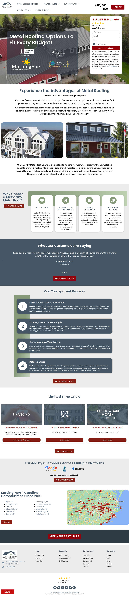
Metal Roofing (64, 555)
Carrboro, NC (87, 561)
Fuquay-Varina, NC (43, 504)
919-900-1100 (10, 567)
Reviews (109, 564)
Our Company (24, 10)
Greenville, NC (41, 509)
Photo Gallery (43, 10)
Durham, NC (11, 514)
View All (85, 567)
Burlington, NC (11, 504)
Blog (108, 558)
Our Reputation (72, 4)
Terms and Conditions (110, 66)
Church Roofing (64, 558)
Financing (39, 561)
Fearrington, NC (42, 502)
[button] (2, 260)
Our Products (52, 4)
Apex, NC (9, 502)
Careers (109, 567)
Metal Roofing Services (28, 4)
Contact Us (40, 555)
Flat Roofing (63, 561)
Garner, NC (40, 507)
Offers (109, 561)
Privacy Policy (96, 68)
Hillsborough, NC (42, 511)
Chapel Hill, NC (11, 509)
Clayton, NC (10, 511)
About (109, 555)
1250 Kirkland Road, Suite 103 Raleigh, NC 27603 (15, 563)
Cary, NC (9, 507)
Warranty (39, 558)
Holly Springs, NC (42, 514)
